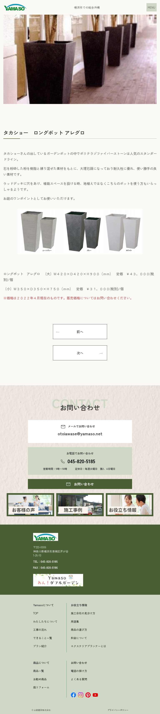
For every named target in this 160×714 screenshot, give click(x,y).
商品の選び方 (79, 630)
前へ (80, 331)
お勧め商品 (40, 679)
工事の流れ (40, 630)
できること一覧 (42, 638)
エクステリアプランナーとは (88, 646)
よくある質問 (79, 679)
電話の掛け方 (79, 671)
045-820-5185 (81, 461)
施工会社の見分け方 (83, 613)
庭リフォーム (41, 687)
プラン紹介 (40, 646)
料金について (79, 638)
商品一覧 (38, 671)
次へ (80, 352)
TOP (35, 613)
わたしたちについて (45, 621)
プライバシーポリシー (118, 710)
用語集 (75, 621)
